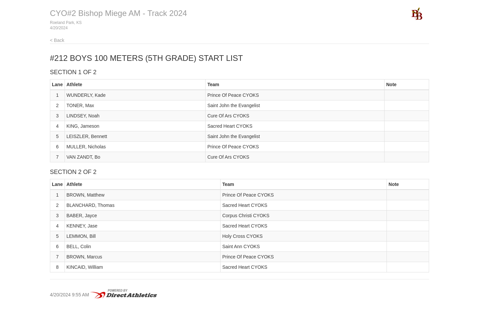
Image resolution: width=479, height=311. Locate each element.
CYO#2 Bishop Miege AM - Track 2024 (118, 13)
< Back (57, 40)
